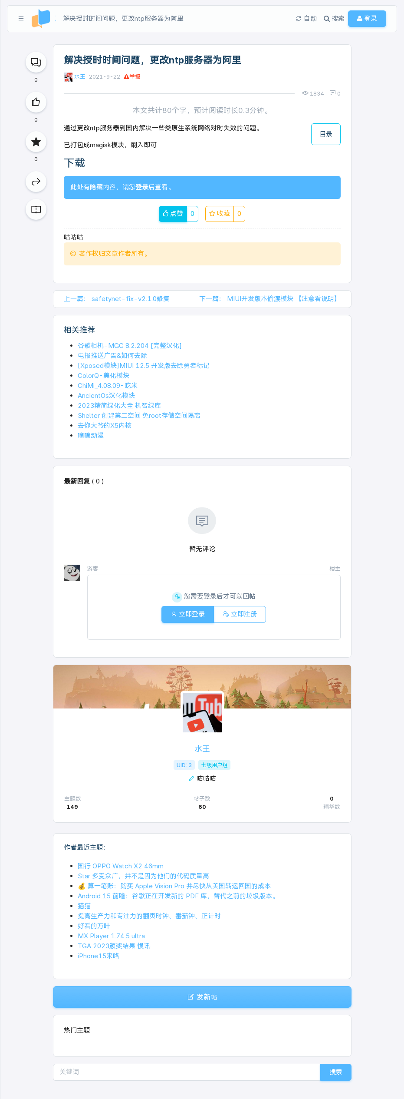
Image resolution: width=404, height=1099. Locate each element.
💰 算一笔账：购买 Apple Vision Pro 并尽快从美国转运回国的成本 (174, 886)
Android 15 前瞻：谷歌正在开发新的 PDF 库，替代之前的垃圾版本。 (178, 896)
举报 (132, 76)
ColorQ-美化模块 (103, 375)
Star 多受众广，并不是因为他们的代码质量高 (143, 876)
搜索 (335, 1072)
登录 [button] (367, 18)
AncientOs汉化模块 (106, 395)
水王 (79, 76)
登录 (141, 187)
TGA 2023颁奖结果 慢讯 (114, 946)
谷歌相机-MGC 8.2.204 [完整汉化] (130, 345)
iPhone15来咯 (98, 956)
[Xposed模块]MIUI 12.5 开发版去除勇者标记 (144, 365)
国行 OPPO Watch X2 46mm (121, 866)
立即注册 (240, 614)
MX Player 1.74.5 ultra (111, 936)
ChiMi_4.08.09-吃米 (108, 385)
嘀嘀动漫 (91, 435)
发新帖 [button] (202, 997)
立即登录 (188, 614)
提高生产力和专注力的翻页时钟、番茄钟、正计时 (149, 916)
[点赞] (36, 102)
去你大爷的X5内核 (104, 425)
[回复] (36, 62)
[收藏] (36, 141)
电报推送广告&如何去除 (112, 355)
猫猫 (84, 906)
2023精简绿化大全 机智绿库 (119, 405)
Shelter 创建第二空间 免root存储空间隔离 (139, 415)
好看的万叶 (94, 926)
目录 (325, 134)
